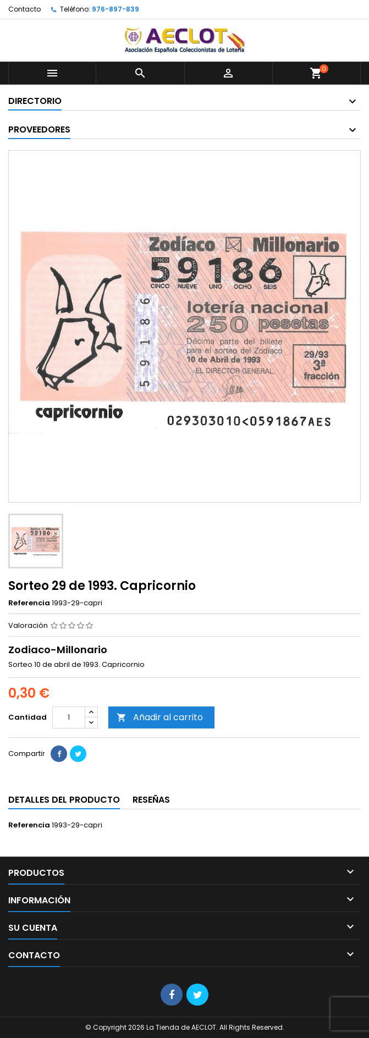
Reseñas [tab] (151, 799)
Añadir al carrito (160, 717)
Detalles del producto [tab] (64, 799)
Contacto (24, 9)
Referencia (29, 603)
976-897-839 (115, 9)
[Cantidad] (68, 717)
